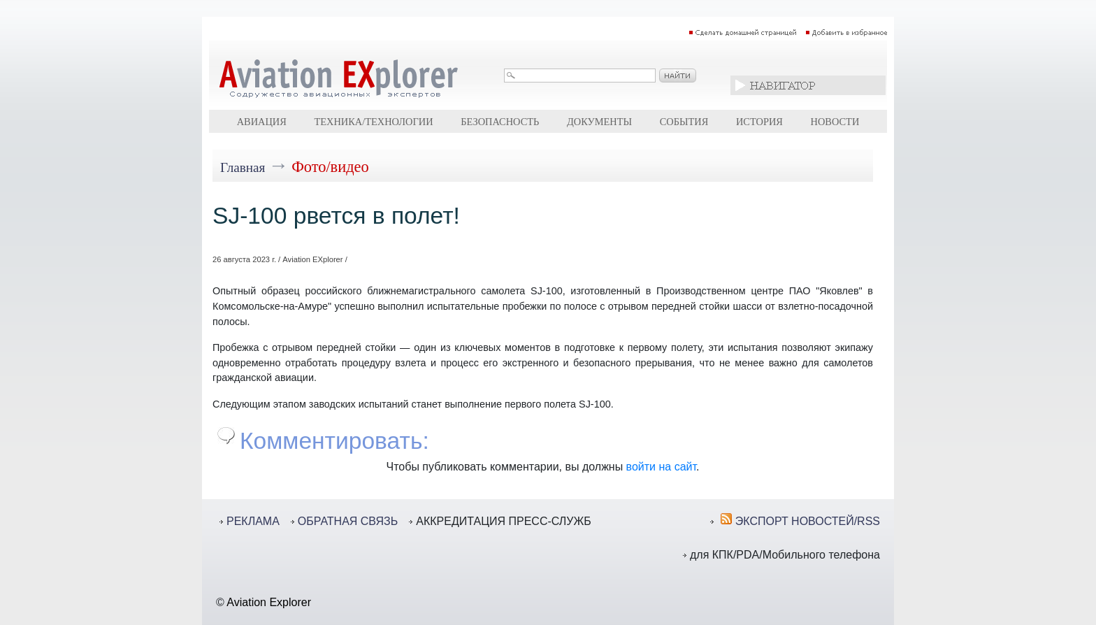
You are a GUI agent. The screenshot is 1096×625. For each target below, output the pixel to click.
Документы (599, 121)
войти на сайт (661, 467)
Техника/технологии (373, 121)
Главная (242, 167)
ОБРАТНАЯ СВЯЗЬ (348, 521)
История (759, 121)
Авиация (262, 121)
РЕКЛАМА (253, 521)
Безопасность (500, 121)
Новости (835, 121)
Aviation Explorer (268, 602)
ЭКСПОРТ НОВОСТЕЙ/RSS (807, 521)
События (684, 121)
